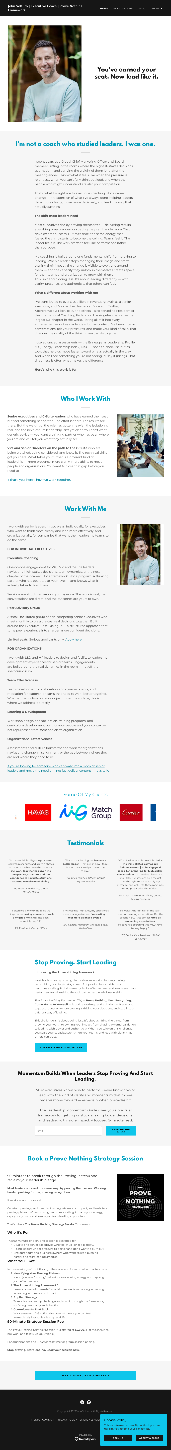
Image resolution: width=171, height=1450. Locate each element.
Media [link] (35, 1419)
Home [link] (104, 8)
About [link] (142, 8)
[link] (45, 10)
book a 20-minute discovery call (85, 1375)
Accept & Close (149, 1438)
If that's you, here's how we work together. (39, 480)
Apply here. (73, 639)
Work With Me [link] (123, 8)
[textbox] (68, 1131)
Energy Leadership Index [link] (97, 1419)
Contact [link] (48, 1419)
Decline (118, 1438)
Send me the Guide (121, 1131)
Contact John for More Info (61, 1047)
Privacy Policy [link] (67, 1419)
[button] (157, 9)
